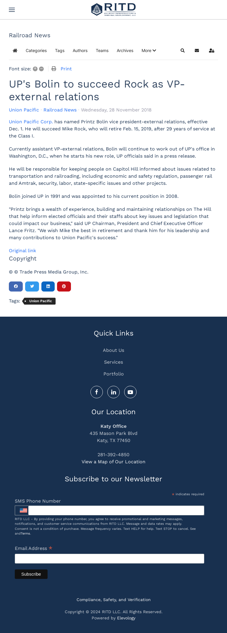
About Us (113, 350)
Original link (22, 250)
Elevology (126, 618)
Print (66, 69)
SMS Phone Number (38, 501)
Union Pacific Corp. (31, 121)
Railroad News (60, 110)
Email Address (34, 549)
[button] (12, 9)
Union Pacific (24, 110)
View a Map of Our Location (113, 462)
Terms (25, 533)
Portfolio (113, 374)
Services (113, 362)
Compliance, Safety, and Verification (114, 599)
